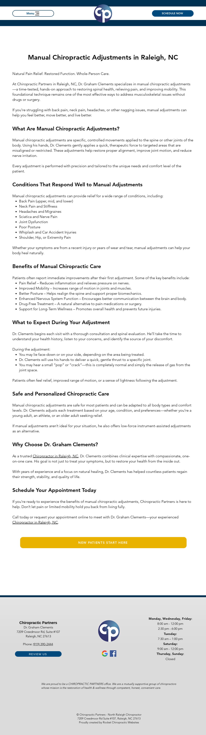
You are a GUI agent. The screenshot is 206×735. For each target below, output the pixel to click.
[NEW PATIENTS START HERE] (103, 542)
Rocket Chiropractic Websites (121, 722)
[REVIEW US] (38, 654)
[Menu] (33, 13)
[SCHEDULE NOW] (173, 13)
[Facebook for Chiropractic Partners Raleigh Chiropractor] (113, 653)
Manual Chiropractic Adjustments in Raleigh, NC (103, 57)
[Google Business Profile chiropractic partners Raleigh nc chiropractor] (105, 653)
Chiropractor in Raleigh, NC (55, 456)
